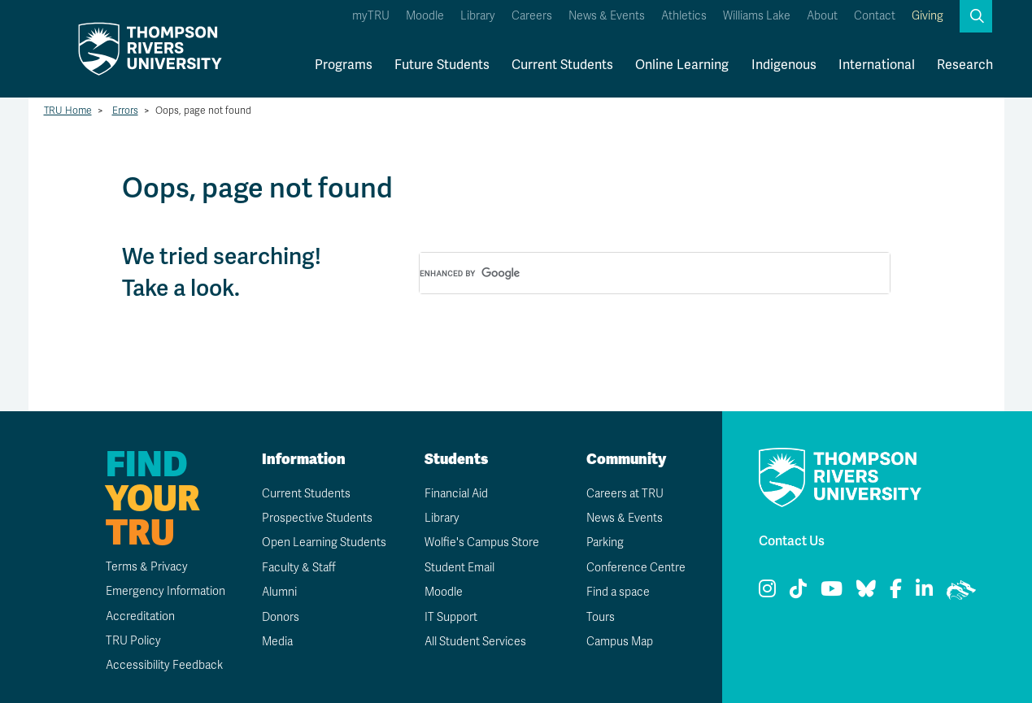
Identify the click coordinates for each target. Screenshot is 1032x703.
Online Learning (682, 64)
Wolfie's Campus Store (482, 542)
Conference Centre (636, 568)
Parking (605, 542)
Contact (874, 16)
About (822, 16)
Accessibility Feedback (164, 665)
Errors (125, 110)
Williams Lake (756, 16)
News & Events (606, 16)
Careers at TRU (625, 494)
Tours (600, 617)
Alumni (279, 592)
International (876, 64)
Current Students (562, 64)
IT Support (451, 617)
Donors (280, 617)
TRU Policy (133, 641)
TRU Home (68, 110)
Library (477, 16)
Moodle (425, 16)
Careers (532, 16)
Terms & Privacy (147, 567)
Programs (343, 64)
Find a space (618, 592)
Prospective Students (317, 518)
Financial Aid (456, 494)
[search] (635, 273)
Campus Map (619, 642)
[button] (976, 16)
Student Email (459, 568)
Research (965, 64)
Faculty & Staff (299, 568)
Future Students (442, 64)
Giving (927, 16)
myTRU (371, 16)
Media (277, 642)
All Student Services (475, 642)
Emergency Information (165, 591)
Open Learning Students (324, 542)
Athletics (684, 16)
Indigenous (783, 64)
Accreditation (140, 616)
